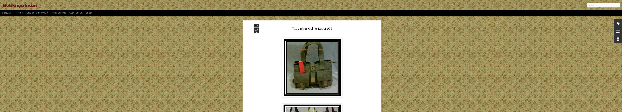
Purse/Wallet (42, 13)
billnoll (315, 110)
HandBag (29, 13)
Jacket (79, 13)
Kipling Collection (59, 13)
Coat (71, 13)
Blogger (331, 110)
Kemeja (88, 13)
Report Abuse (339, 110)
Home (20, 13)
